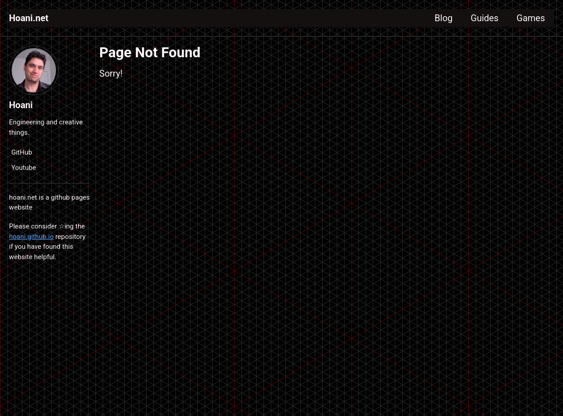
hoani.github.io (31, 237)
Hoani (21, 105)
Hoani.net (28, 18)
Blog (443, 18)
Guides (484, 18)
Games (531, 18)
